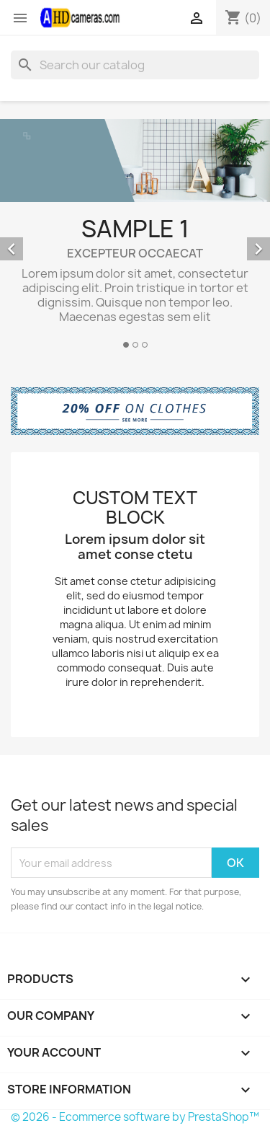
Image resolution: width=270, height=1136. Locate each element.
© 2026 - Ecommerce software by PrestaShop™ (135, 1116)
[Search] (135, 64)
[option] (135, 236)
